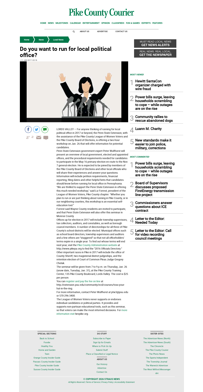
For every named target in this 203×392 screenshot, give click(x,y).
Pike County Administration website (97, 245)
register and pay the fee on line (83, 281)
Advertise (102, 31)
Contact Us (121, 31)
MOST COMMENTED (139, 156)
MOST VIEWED (137, 74)
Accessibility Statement (125, 382)
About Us (84, 31)
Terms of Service (93, 382)
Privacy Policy (107, 382)
